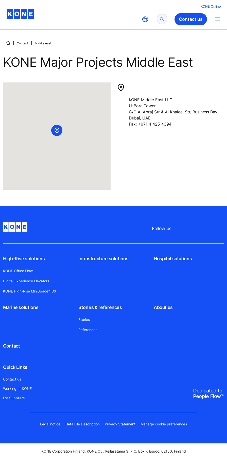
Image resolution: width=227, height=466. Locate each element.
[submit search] (162, 19)
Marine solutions (20, 307)
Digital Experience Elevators (26, 281)
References (87, 329)
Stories (84, 319)
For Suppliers (14, 398)
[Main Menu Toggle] (217, 18)
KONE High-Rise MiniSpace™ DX (29, 291)
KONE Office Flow (18, 271)
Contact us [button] (191, 19)
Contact (22, 43)
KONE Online (211, 6)
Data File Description (82, 424)
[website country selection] (145, 19)
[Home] (8, 43)
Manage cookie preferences (164, 424)
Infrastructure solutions (103, 258)
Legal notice (50, 424)
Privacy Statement (120, 424)
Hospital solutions (173, 258)
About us (163, 307)
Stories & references (100, 307)
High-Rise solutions (24, 258)
